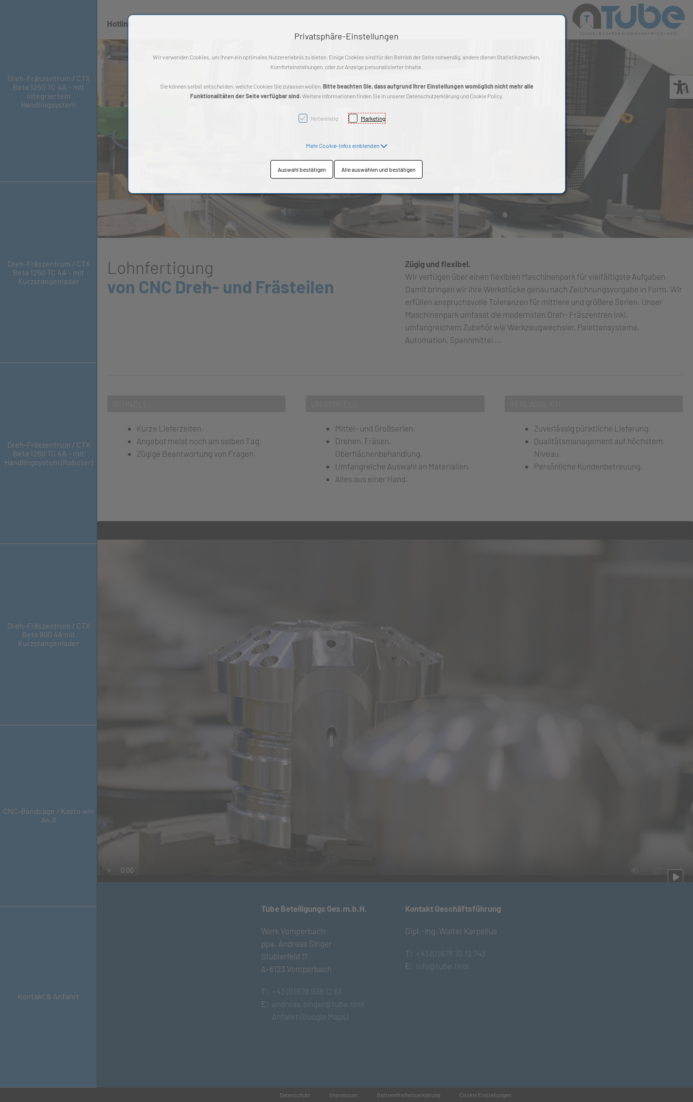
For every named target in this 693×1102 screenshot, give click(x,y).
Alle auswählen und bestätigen (378, 169)
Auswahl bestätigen (302, 169)
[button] (347, 145)
